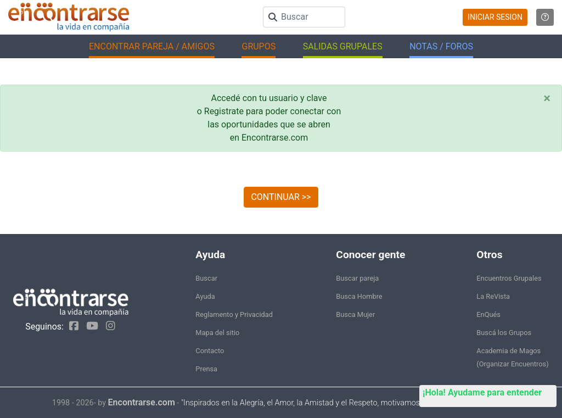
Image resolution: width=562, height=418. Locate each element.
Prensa (206, 369)
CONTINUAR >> (281, 197)
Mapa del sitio (217, 332)
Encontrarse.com (141, 402)
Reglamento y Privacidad (234, 314)
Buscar (206, 278)
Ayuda (205, 296)
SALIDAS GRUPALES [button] (343, 46)
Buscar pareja (357, 278)
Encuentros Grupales (508, 278)
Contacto (209, 351)
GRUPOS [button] (258, 46)
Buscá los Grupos (503, 332)
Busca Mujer (355, 314)
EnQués (488, 314)
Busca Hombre (359, 296)
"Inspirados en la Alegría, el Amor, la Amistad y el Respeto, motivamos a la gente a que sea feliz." (345, 403)
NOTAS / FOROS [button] (441, 46)
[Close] (546, 98)
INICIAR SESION (495, 17)
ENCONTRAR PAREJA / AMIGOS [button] (152, 46)
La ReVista (493, 296)
